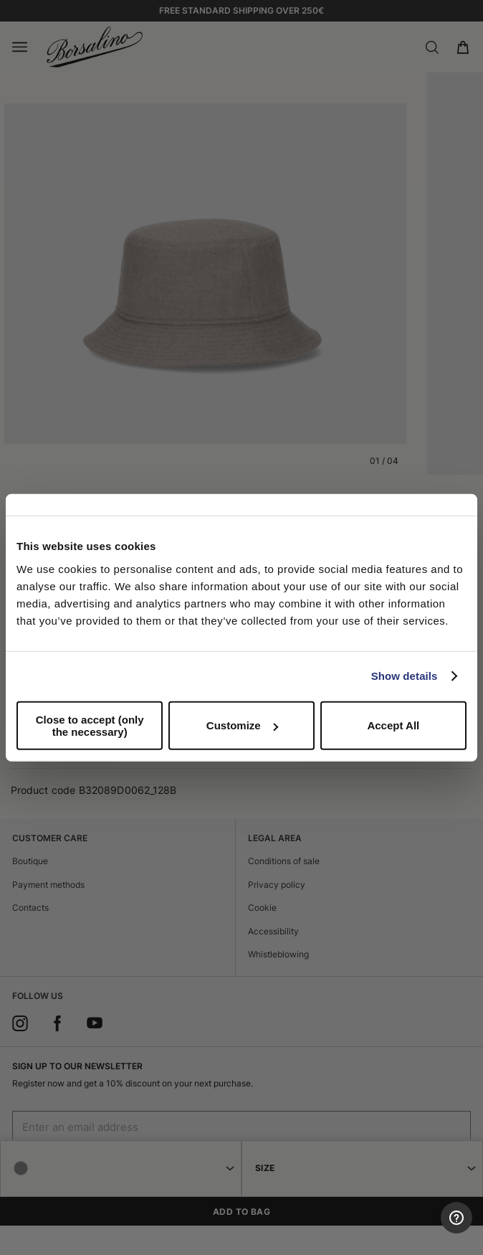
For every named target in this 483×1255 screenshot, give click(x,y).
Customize (242, 725)
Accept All (393, 725)
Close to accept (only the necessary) (90, 725)
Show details (404, 676)
